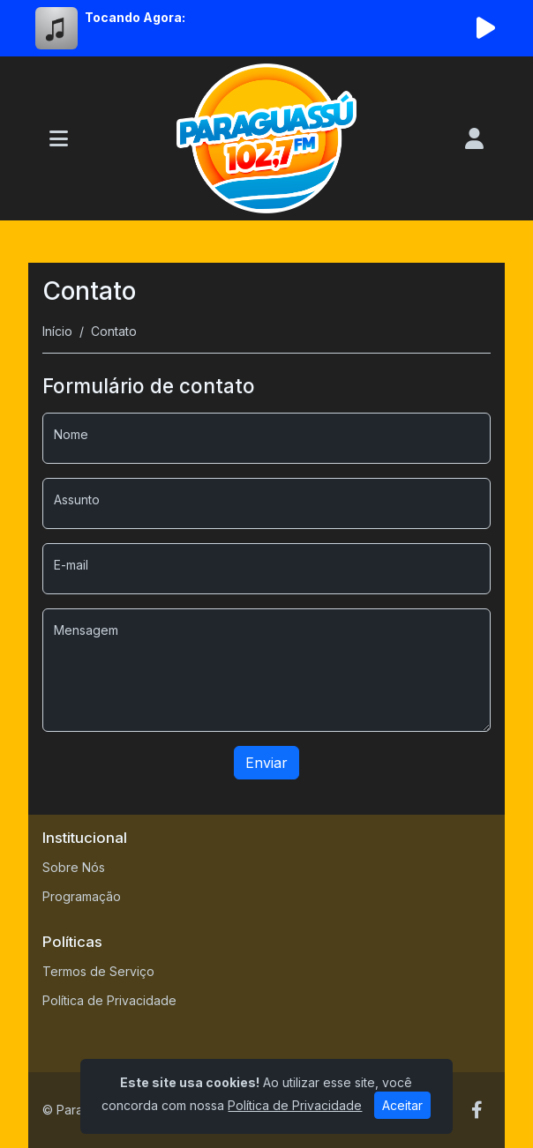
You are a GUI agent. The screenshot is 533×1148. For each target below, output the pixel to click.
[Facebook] (477, 1110)
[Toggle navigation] (59, 138)
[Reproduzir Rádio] (485, 28)
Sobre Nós (73, 867)
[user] (474, 138)
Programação (81, 896)
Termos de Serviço (98, 971)
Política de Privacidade (109, 1000)
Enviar (266, 763)
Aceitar (402, 1105)
